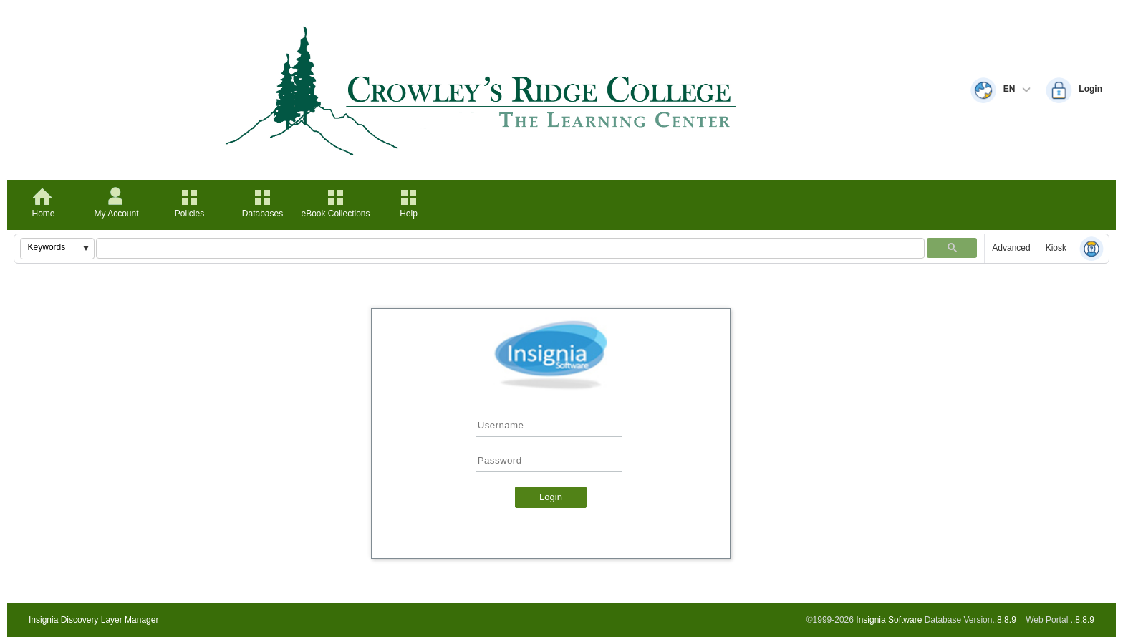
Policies (189, 214)
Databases (262, 214)
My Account (116, 214)
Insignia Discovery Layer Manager (93, 620)
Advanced (1011, 248)
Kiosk (1056, 248)
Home (43, 214)
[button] (85, 249)
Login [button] (550, 497)
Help (409, 214)
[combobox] (49, 247)
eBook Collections (335, 214)
